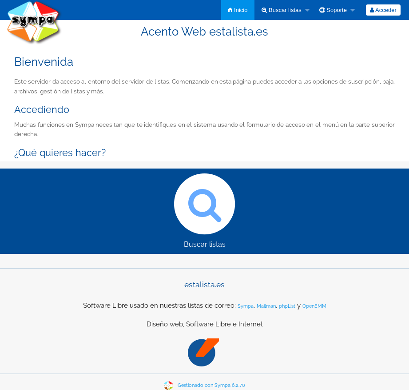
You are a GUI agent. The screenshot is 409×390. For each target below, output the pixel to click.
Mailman (266, 306)
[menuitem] (237, 10)
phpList (287, 306)
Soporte (333, 10)
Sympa (246, 306)
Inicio (237, 10)
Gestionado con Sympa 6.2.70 (211, 385)
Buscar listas (281, 10)
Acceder (383, 10)
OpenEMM (314, 306)
